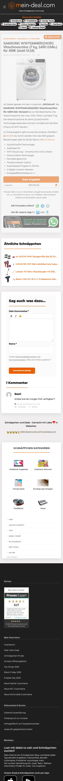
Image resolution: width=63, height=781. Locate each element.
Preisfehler (21, 760)
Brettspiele (14, 547)
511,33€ (10, 136)
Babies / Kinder (15, 536)
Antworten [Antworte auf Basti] (20, 407)
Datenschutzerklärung (15, 712)
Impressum (9, 644)
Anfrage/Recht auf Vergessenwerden (21, 723)
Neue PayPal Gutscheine (16, 683)
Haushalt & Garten (28, 39)
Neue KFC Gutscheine (14, 689)
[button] (11, 316)
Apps (11, 530)
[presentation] (11, 316)
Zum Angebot (31, 179)
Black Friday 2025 (12, 672)
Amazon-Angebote (16, 525)
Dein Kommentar (19, 311)
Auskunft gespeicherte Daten (18, 729)
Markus (5, 55)
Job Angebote (38, 766)
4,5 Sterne (49, 139)
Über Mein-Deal (11, 650)
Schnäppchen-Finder (14, 656)
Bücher (12, 553)
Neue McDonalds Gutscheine (18, 694)
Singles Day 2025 (12, 678)
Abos (11, 519)
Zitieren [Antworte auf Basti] (33, 407)
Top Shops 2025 (11, 667)
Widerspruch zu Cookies (16, 718)
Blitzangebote (15, 542)
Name (13, 343)
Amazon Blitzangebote (15, 661)
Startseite (9, 39)
